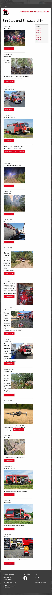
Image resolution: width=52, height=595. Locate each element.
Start (36, 574)
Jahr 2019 (38, 41)
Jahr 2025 (38, 30)
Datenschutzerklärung (40, 582)
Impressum (37, 580)
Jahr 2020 (38, 39)
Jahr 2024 (38, 32)
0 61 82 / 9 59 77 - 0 (10, 582)
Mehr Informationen (9, 48)
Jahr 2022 (38, 35)
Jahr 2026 (38, 28)
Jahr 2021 (38, 37)
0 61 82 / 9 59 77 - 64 (11, 584)
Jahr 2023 (38, 34)
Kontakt (37, 577)
